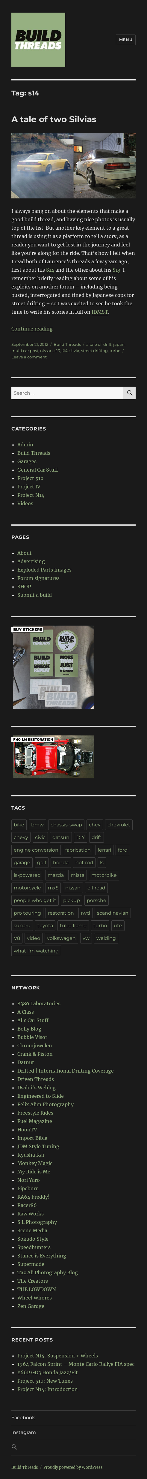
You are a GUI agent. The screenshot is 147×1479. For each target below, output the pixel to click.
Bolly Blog (29, 1029)
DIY (80, 837)
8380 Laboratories (38, 1004)
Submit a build (34, 595)
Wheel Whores (34, 1298)
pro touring (27, 913)
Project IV (28, 487)
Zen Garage (30, 1306)
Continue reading (32, 329)
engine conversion (36, 850)
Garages (27, 461)
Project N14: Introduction (47, 1389)
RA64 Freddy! (33, 1197)
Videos (25, 503)
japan (119, 344)
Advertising (31, 561)
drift (107, 344)
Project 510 (30, 478)
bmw (37, 825)
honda (61, 862)
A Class (25, 1012)
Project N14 (30, 495)
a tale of (93, 344)
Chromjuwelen (34, 1046)
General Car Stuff (37, 470)
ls (102, 862)
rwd (85, 913)
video (33, 938)
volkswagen (61, 938)
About (24, 553)
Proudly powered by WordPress (73, 1467)
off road (96, 888)
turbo (115, 350)
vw (86, 938)
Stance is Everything (41, 1256)
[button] (73, 1448)
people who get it (35, 900)
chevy (21, 837)
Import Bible (32, 1138)
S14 (50, 270)
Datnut (25, 1062)
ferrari (104, 850)
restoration (61, 913)
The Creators (32, 1281)
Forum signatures (38, 578)
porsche (96, 900)
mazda (56, 875)
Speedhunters (34, 1247)
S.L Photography (37, 1222)
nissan (46, 350)
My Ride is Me (33, 1172)
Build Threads (67, 344)
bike (19, 825)
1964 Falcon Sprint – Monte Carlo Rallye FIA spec (75, 1364)
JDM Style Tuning (38, 1146)
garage (22, 862)
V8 (17, 938)
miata (77, 875)
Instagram (23, 1432)
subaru (22, 925)
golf (41, 862)
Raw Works (30, 1214)
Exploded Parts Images (44, 570)
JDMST (100, 312)
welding (106, 938)
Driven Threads (35, 1079)
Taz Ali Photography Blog (47, 1272)
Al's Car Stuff (33, 1020)
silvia (74, 350)
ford (123, 850)
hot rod (84, 862)
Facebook (23, 1417)
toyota (45, 925)
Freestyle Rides (35, 1113)
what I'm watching (36, 951)
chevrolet (118, 825)
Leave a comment (29, 357)
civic (40, 837)
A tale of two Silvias (53, 119)
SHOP (24, 587)
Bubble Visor (32, 1037)
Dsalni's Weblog (36, 1088)
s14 (65, 350)
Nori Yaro (28, 1180)
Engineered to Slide (40, 1096)
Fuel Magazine (34, 1121)
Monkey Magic (34, 1163)
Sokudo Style (33, 1239)
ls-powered (27, 875)
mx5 (53, 888)
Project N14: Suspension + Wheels (57, 1356)
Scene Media (32, 1230)
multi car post (24, 350)
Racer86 (27, 1205)
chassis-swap (66, 825)
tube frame (73, 925)
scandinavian (112, 913)
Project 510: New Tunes (45, 1381)
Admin (25, 445)
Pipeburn (28, 1188)
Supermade (30, 1264)
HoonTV (27, 1130)
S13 (116, 270)
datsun (60, 837)
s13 (57, 350)
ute (118, 925)
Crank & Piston (35, 1054)
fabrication (78, 850)
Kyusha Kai (30, 1155)
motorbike (104, 875)
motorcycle (27, 888)
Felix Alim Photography (45, 1104)
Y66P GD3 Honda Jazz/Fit (47, 1372)
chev (95, 825)
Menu (125, 39)
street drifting (94, 350)
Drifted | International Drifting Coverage (65, 1071)
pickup (71, 900)
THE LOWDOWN (36, 1289)
